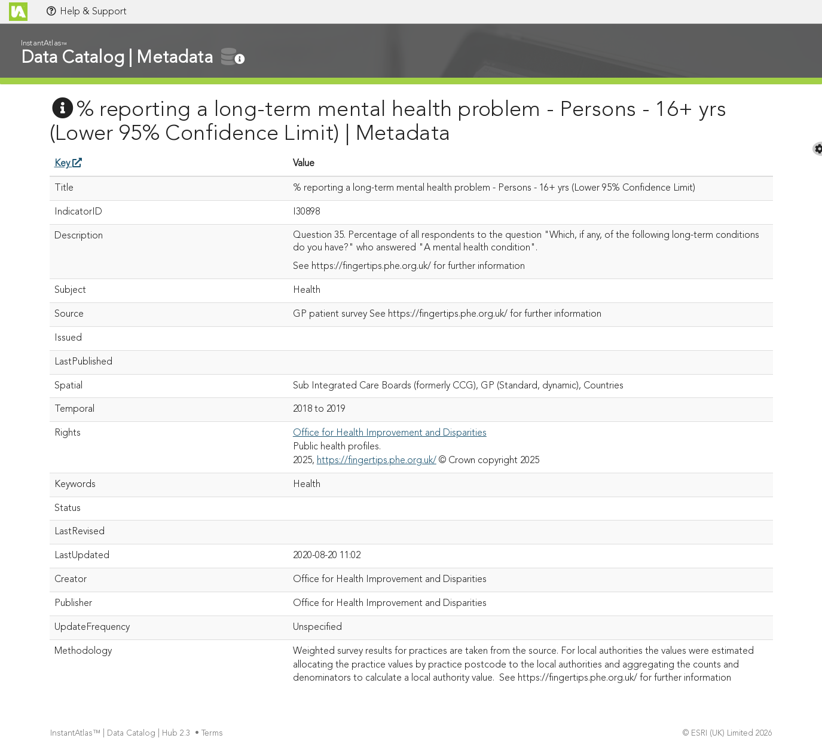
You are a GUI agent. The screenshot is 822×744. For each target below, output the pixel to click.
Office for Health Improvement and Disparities (390, 433)
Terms (213, 733)
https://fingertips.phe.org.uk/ (376, 461)
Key (68, 164)
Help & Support (86, 11)
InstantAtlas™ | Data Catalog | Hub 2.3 (121, 733)
